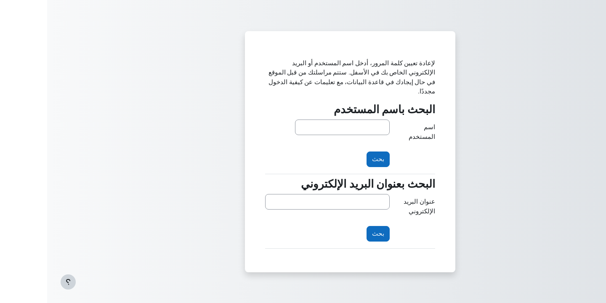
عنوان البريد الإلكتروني (372, 206)
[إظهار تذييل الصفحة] (21, 282)
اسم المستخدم (374, 132)
